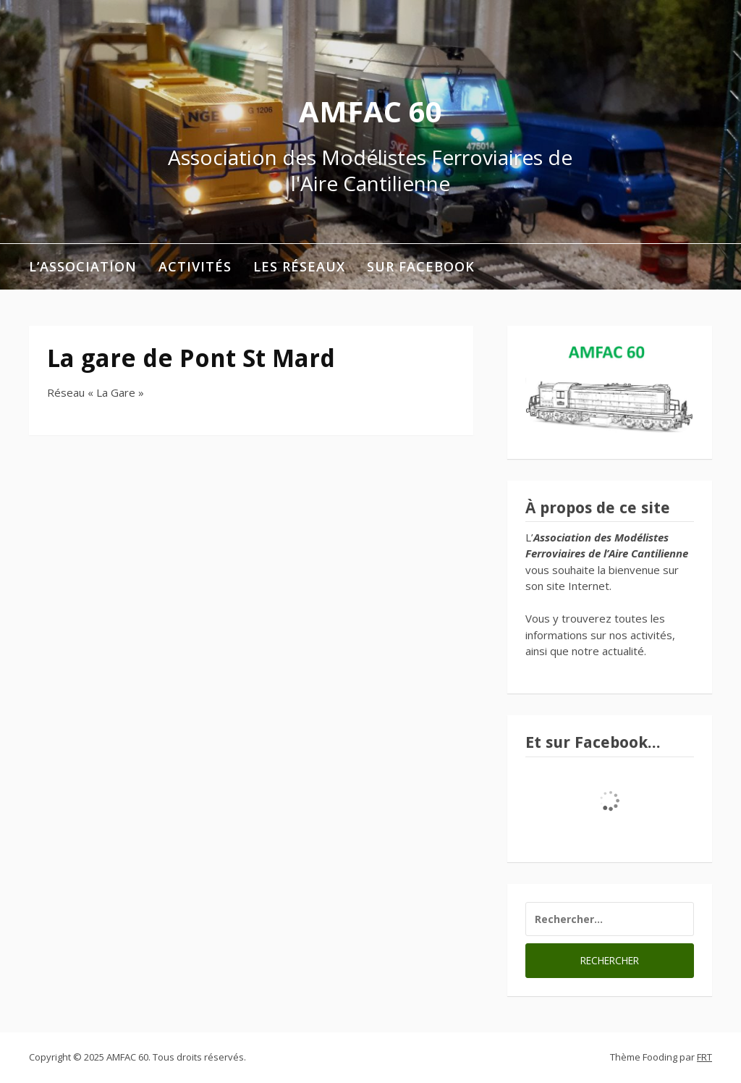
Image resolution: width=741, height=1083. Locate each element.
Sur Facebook (421, 266)
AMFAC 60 (370, 111)
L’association (83, 266)
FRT (704, 1056)
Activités (195, 266)
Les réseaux (299, 266)
